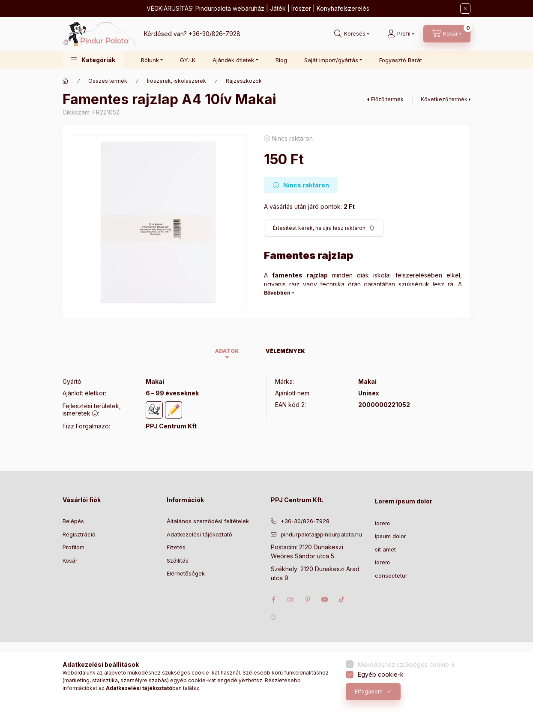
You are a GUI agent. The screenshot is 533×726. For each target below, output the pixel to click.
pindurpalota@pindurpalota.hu (321, 534)
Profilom (73, 547)
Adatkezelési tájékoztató (199, 534)
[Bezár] (465, 8)
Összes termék (107, 81)
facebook (273, 599)
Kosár (70, 560)
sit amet (385, 549)
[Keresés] (351, 33)
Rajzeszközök (244, 81)
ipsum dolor (390, 536)
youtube (324, 599)
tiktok (341, 599)
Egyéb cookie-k (381, 674)
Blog (281, 60)
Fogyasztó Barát (400, 60)
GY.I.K (187, 60)
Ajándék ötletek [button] (233, 60)
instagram (290, 599)
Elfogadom (369, 691)
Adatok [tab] (227, 351)
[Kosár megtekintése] (446, 33)
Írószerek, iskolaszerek (176, 81)
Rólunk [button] (150, 60)
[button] (93, 60)
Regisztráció (79, 534)
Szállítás (178, 560)
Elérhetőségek (186, 573)
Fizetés (176, 547)
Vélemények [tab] (285, 351)
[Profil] (400, 33)
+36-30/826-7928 (214, 33)
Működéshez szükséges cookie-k (406, 664)
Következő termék (444, 99)
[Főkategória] (66, 81)
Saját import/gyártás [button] (331, 60)
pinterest (307, 599)
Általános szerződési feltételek (208, 521)
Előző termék (387, 99)
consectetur (391, 575)
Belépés (73, 521)
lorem (382, 523)
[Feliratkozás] (323, 228)
